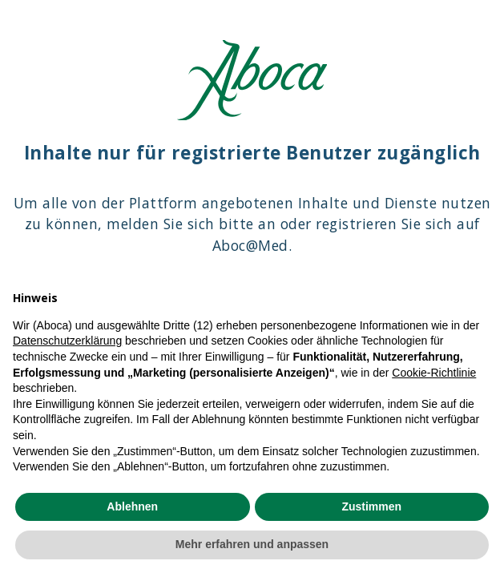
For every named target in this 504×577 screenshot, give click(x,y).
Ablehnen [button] (132, 506)
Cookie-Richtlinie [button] (434, 372)
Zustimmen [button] (371, 506)
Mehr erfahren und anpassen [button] (252, 544)
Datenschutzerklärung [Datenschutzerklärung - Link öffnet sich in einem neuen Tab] (67, 340)
